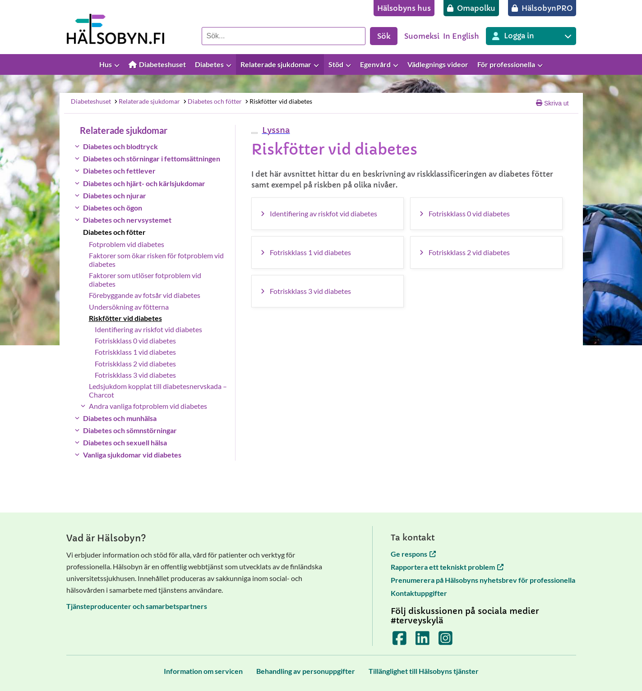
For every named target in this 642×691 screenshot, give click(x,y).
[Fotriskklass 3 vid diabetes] (327, 291)
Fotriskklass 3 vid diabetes (135, 375)
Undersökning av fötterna (129, 306)
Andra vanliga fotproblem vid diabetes (148, 406)
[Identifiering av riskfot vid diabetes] (327, 213)
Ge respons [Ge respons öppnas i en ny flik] (413, 553)
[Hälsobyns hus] (404, 8)
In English (461, 36)
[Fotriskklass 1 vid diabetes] (327, 252)
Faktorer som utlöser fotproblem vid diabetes (145, 279)
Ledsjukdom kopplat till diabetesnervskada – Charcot (158, 390)
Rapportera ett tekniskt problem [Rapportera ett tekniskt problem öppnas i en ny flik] (447, 567)
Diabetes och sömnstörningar (130, 430)
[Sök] (283, 36)
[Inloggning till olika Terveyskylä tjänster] (531, 36)
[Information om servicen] (203, 671)
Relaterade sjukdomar (146, 101)
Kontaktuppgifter (419, 593)
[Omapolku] (471, 8)
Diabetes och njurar (114, 195)
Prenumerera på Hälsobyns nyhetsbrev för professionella (483, 580)
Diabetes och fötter (212, 101)
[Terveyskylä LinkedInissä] (423, 641)
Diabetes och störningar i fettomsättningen (151, 158)
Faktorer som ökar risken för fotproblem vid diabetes (156, 259)
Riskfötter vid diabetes (278, 101)
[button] (275, 130)
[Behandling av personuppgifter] (305, 671)
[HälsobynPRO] (542, 8)
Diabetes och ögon (112, 207)
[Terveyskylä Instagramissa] (446, 641)
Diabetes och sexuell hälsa (125, 442)
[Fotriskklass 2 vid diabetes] (486, 252)
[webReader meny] (254, 133)
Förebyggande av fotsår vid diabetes (144, 295)
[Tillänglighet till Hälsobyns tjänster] (424, 671)
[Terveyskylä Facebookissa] (399, 641)
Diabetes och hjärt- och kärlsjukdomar (144, 183)
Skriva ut (552, 103)
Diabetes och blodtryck (120, 146)
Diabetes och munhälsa (120, 418)
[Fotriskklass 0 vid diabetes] (486, 213)
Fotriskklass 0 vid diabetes (135, 340)
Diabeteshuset (91, 101)
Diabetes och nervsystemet (127, 219)
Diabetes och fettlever (119, 170)
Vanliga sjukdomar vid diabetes (132, 454)
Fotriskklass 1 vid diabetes (135, 352)
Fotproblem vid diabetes (126, 244)
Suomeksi (421, 36)
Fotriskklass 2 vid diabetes (135, 363)
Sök (383, 36)
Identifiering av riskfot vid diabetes (148, 329)
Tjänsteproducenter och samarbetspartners (136, 606)
